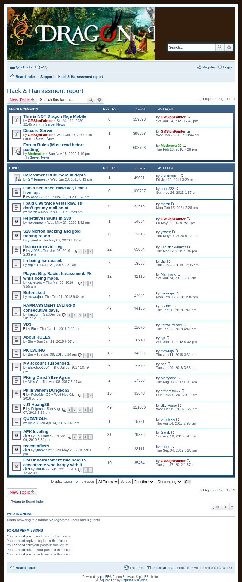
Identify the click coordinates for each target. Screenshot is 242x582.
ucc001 (166, 306)
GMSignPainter (40, 120)
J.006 (35, 250)
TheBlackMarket (173, 247)
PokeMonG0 (40, 394)
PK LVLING (34, 350)
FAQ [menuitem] (44, 67)
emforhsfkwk (170, 391)
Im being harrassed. (43, 260)
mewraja (34, 297)
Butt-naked (34, 292)
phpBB (104, 577)
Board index (26, 568)
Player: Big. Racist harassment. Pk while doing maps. (57, 276)
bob (163, 364)
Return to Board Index (28, 501)
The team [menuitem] (137, 568)
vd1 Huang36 (36, 404)
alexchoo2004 (38, 367)
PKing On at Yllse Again (47, 377)
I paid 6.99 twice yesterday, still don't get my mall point (54, 205)
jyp (163, 338)
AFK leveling (36, 431)
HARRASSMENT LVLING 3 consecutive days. (49, 307)
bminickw (168, 419)
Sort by (137, 481)
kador (165, 446)
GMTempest (37, 179)
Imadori (33, 314)
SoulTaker (43, 436)
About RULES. (37, 337)
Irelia (31, 423)
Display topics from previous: (85, 481)
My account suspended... (48, 363)
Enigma (37, 409)
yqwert (33, 240)
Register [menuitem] (208, 67)
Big (30, 265)
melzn (32, 212)
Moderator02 (171, 145)
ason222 (37, 197)
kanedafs (35, 282)
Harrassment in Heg (43, 246)
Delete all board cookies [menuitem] (170, 568)
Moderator (36, 154)
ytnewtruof (43, 450)
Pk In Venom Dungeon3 (46, 390)
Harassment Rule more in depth (54, 175)
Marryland (168, 274)
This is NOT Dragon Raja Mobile (54, 116)
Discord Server (38, 130)
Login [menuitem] (227, 67)
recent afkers (36, 445)
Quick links (24, 67)
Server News (55, 124)
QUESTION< (35, 418)
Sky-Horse (169, 405)
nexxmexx (35, 222)
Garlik (165, 432)
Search (220, 47)
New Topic (20, 100)
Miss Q (33, 381)
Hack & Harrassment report (45, 90)
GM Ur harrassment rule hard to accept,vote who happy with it (54, 462)
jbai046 (40, 469)
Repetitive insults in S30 (47, 218)
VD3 (27, 324)
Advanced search (229, 47)
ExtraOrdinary (171, 325)
